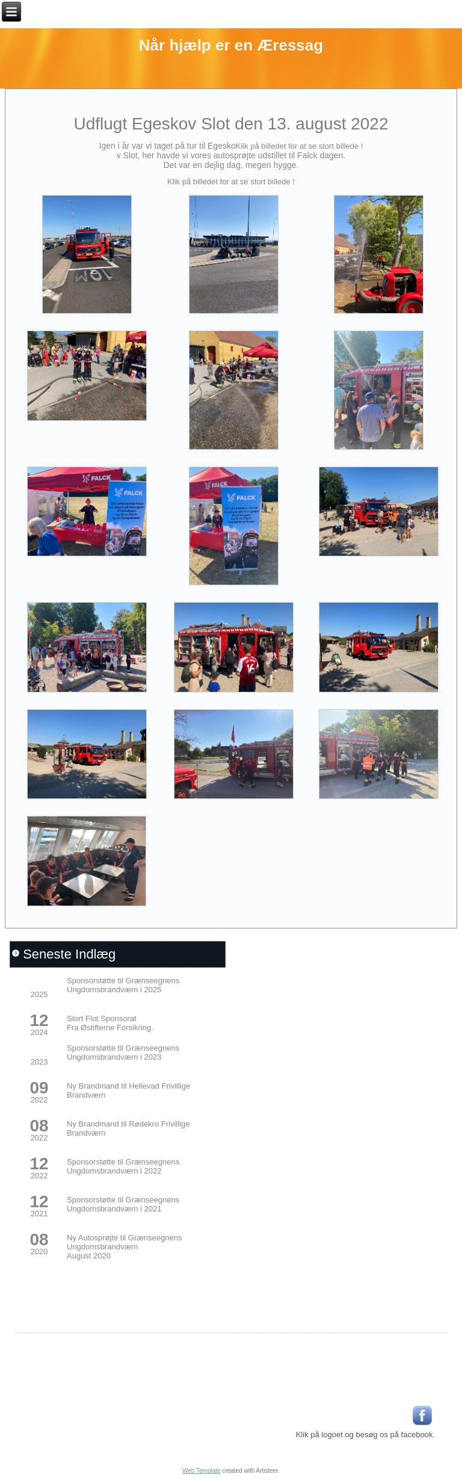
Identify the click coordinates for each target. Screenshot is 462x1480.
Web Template (201, 1470)
